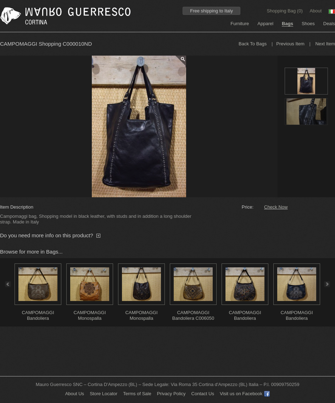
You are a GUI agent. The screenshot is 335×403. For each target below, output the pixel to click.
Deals (329, 23)
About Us (74, 393)
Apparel (265, 23)
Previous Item (290, 43)
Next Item (325, 43)
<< (6, 284)
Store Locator (103, 393)
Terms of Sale (137, 393)
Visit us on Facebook (245, 393)
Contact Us (202, 393)
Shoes (308, 23)
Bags (287, 23)
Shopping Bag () (285, 10)
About (315, 10)
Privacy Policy (171, 393)
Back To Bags (253, 43)
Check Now (275, 207)
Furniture (239, 23)
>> (329, 284)
